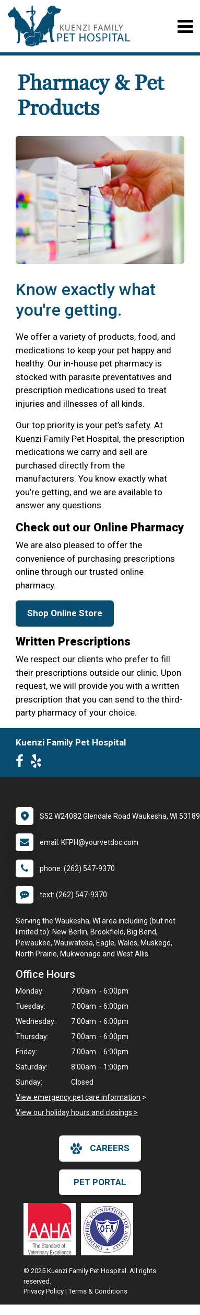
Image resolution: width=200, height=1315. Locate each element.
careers (100, 1148)
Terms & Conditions (97, 1291)
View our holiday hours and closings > (77, 1112)
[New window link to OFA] (109, 1229)
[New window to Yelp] (38, 763)
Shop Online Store (64, 613)
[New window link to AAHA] (52, 1229)
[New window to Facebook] (22, 763)
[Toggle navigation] (185, 26)
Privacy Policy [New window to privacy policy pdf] (43, 1291)
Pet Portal (100, 1182)
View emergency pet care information (78, 1097)
